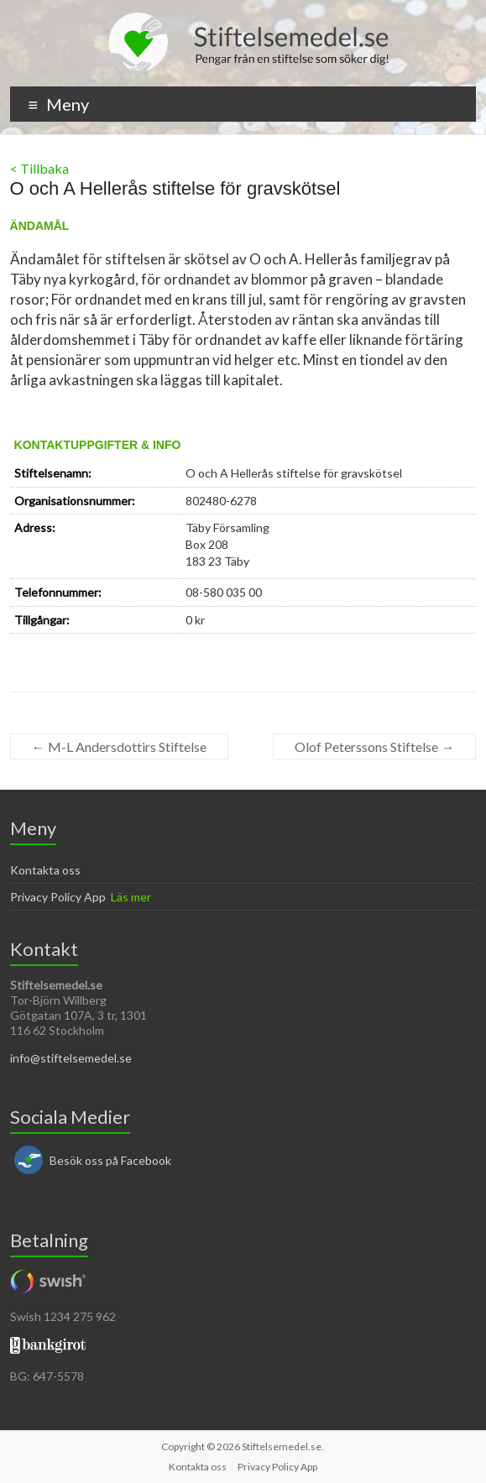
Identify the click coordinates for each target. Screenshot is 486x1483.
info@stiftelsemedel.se (71, 1058)
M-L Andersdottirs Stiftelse (119, 747)
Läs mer (131, 897)
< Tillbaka (39, 168)
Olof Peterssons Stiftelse (374, 747)
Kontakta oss (45, 870)
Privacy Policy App (58, 897)
